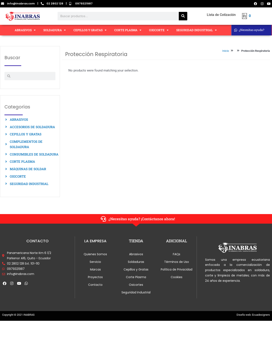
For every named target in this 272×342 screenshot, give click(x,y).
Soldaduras (136, 262)
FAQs (176, 254)
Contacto (95, 285)
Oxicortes (136, 285)
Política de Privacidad (176, 269)
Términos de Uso (176, 262)
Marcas (95, 269)
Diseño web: (244, 314)
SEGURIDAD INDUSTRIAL (196, 30)
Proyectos (95, 277)
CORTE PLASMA (127, 30)
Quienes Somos (95, 254)
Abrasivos (136, 254)
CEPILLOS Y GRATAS (90, 30)
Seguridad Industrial (136, 292)
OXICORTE (159, 30)
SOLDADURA (54, 30)
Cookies (176, 277)
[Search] (183, 16)
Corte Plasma (136, 277)
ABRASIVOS (25, 30)
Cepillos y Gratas (136, 269)
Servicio (95, 262)
